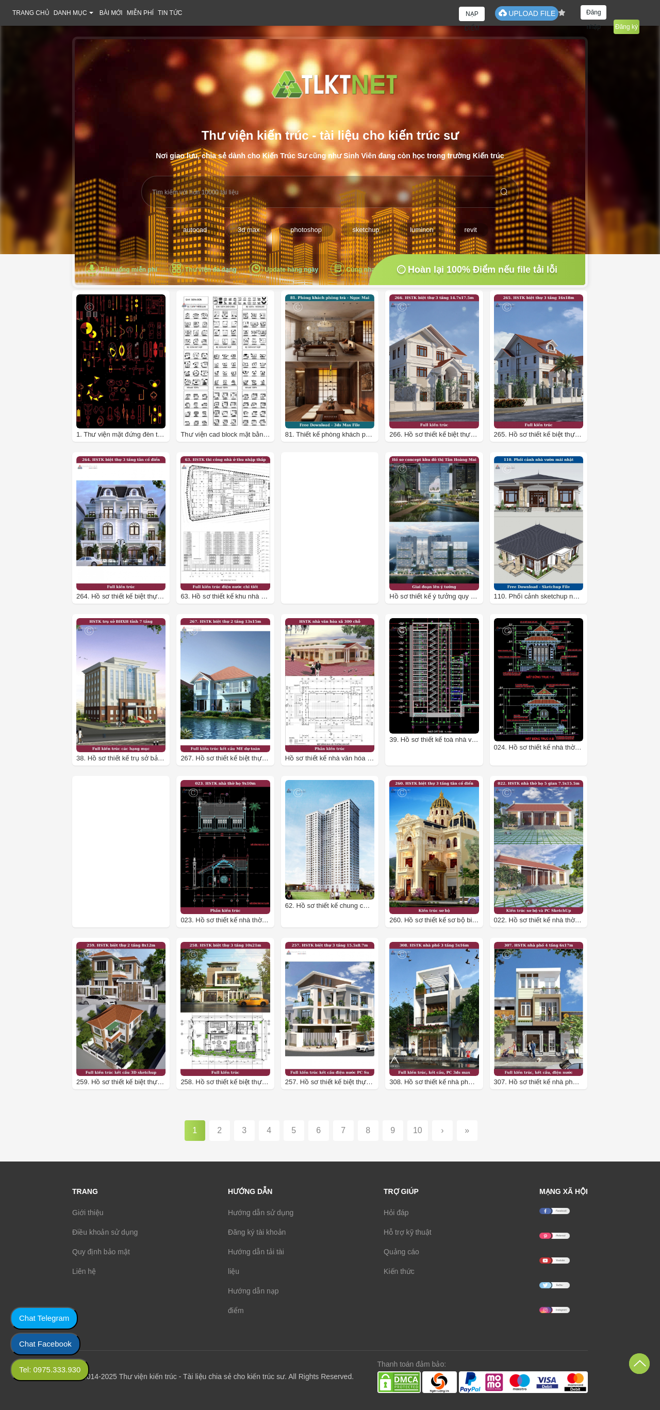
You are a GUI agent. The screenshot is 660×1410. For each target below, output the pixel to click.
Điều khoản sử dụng (105, 1232)
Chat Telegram (44, 1318)
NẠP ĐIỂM (472, 15)
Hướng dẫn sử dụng (260, 1212)
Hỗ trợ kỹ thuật (408, 1232)
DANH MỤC (70, 12)
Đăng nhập (593, 14)
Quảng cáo (401, 1252)
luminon (422, 230)
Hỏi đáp (396, 1212)
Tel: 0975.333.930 (49, 1369)
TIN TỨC (170, 12)
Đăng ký (626, 26)
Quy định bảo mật (101, 1252)
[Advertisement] (354, 559)
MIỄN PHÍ (140, 12)
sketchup (366, 230)
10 (417, 1130)
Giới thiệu (88, 1212)
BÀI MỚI (111, 12)
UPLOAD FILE (526, 13)
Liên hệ (84, 1271)
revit (470, 230)
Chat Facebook (45, 1343)
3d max (249, 230)
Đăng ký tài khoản (257, 1232)
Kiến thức (399, 1271)
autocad (195, 230)
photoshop (306, 230)
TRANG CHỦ (31, 12)
